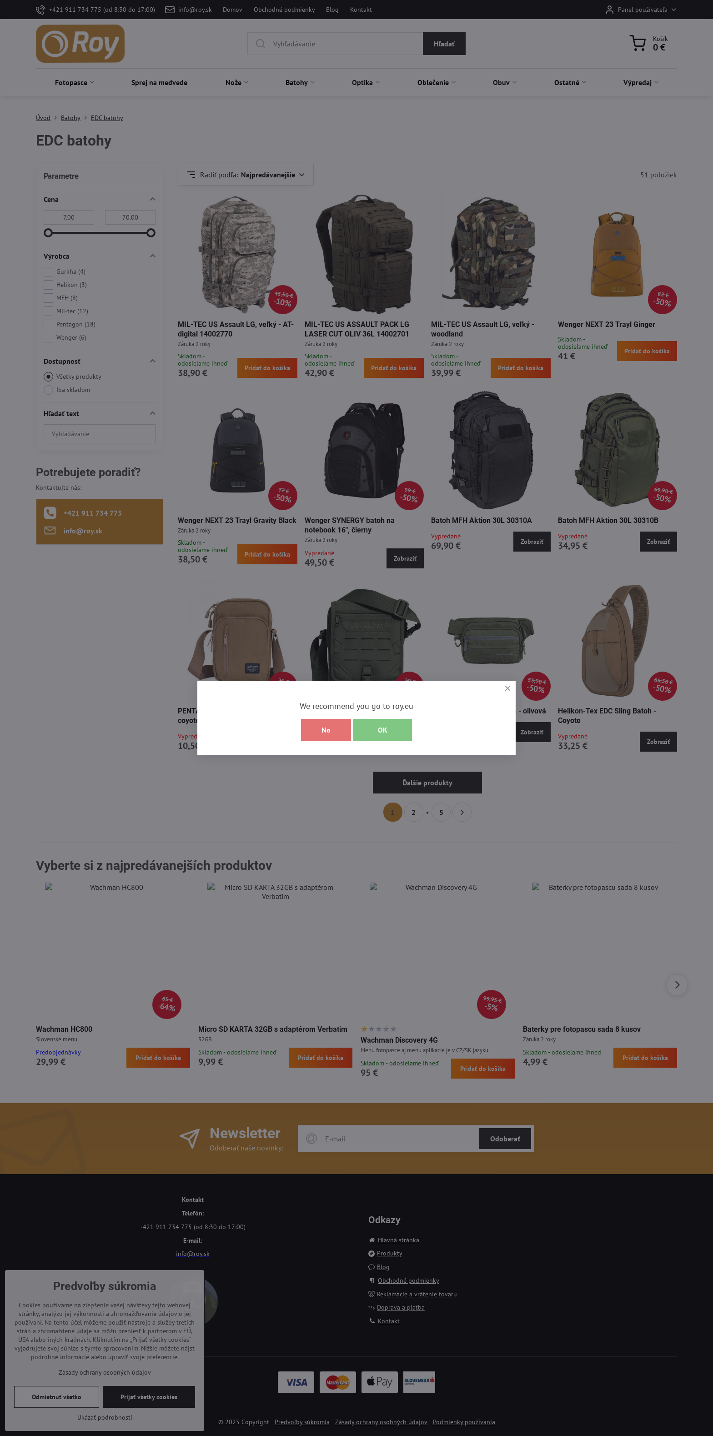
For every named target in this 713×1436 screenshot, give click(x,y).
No (326, 729)
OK (382, 729)
